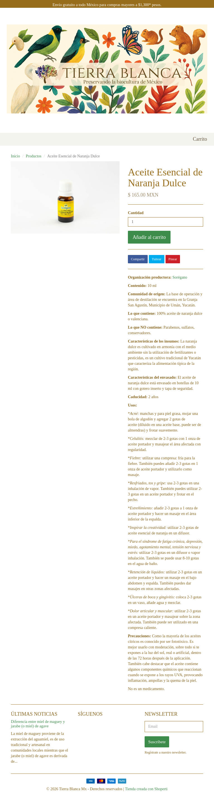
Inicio (15, 156)
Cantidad (136, 213)
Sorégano (179, 277)
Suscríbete (157, 742)
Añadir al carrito (149, 237)
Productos (34, 156)
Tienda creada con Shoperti (146, 789)
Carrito (200, 139)
